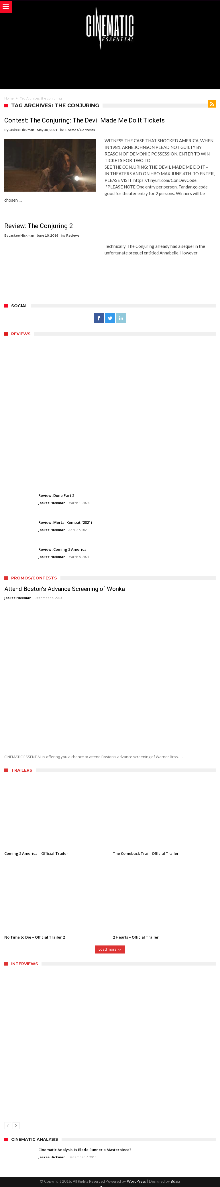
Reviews (72, 229)
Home (8, 98)
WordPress (136, 1174)
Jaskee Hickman (21, 130)
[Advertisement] (110, 69)
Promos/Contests (80, 130)
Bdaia (175, 1174)
